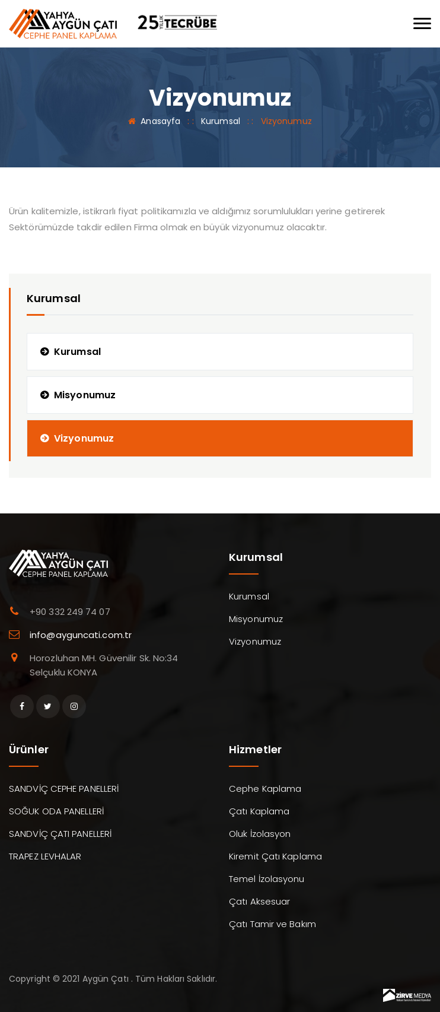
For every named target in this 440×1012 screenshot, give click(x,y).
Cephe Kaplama (265, 788)
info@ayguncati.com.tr (81, 635)
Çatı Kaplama (259, 811)
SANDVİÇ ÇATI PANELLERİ (60, 833)
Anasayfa (160, 121)
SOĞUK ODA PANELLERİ (56, 811)
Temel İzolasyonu (267, 879)
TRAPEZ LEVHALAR (45, 856)
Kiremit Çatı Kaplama (275, 856)
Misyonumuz (85, 395)
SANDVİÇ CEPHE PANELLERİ (64, 788)
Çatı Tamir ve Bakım (272, 924)
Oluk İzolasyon (260, 833)
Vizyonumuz (84, 438)
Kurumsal (220, 121)
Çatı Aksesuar (259, 901)
